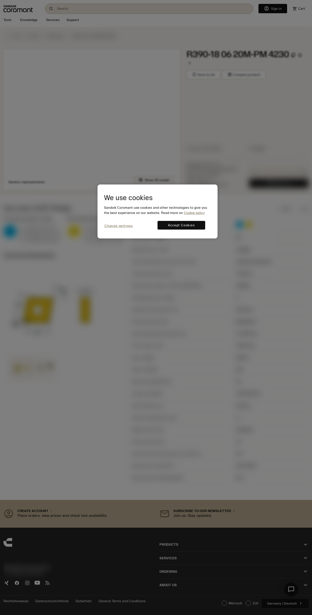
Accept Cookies (181, 225)
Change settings (118, 226)
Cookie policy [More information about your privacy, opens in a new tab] (194, 213)
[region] (158, 211)
